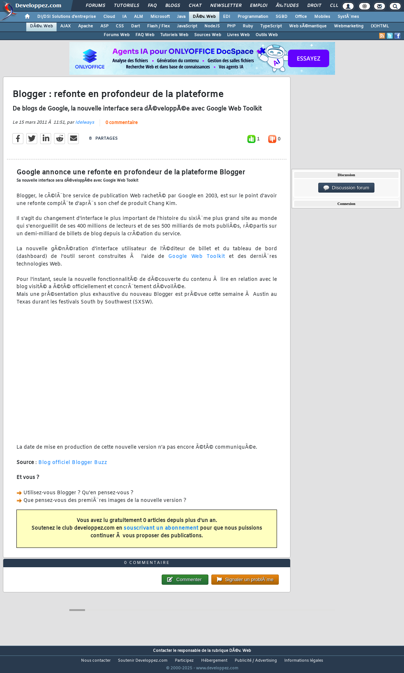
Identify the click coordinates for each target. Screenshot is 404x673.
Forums (95, 6)
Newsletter (225, 6)
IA (124, 16)
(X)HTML (380, 26)
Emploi (258, 6)
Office (301, 16)
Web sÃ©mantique (308, 26)
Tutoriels (126, 6)
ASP (104, 26)
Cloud (109, 16)
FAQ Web (144, 35)
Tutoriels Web (174, 35)
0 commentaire (121, 127)
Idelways (84, 127)
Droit (314, 6)
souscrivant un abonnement (161, 532)
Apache (85, 26)
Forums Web (117, 35)
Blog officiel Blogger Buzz (72, 467)
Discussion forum (346, 188)
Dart (135, 26)
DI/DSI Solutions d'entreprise (66, 16)
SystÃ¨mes (348, 16)
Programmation (253, 16)
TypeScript (271, 26)
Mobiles (322, 16)
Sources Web (207, 35)
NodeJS (212, 26)
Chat (195, 6)
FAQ (152, 6)
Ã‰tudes (287, 6)
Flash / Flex (158, 26)
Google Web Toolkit (196, 261)
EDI (226, 16)
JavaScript (187, 26)
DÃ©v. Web (204, 16)
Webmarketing (348, 26)
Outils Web (266, 35)
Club (335, 6)
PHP (231, 26)
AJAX (65, 26)
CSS (120, 26)
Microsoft (160, 16)
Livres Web (238, 35)
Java (181, 16)
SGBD (282, 16)
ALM (138, 16)
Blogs (173, 6)
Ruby (248, 26)
